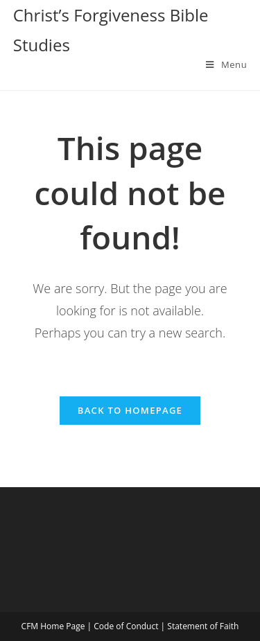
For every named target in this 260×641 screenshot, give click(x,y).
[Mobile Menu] (226, 64)
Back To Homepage (130, 410)
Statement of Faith (203, 626)
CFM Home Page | (57, 626)
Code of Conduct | (130, 626)
